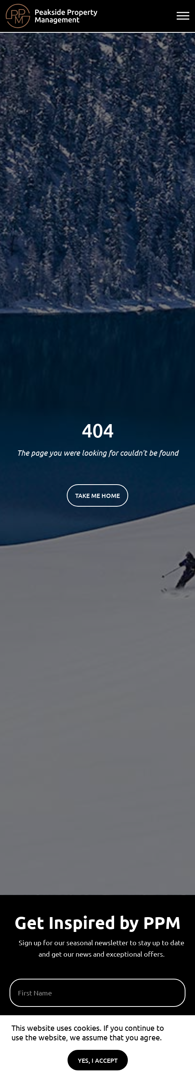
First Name (28, 976)
